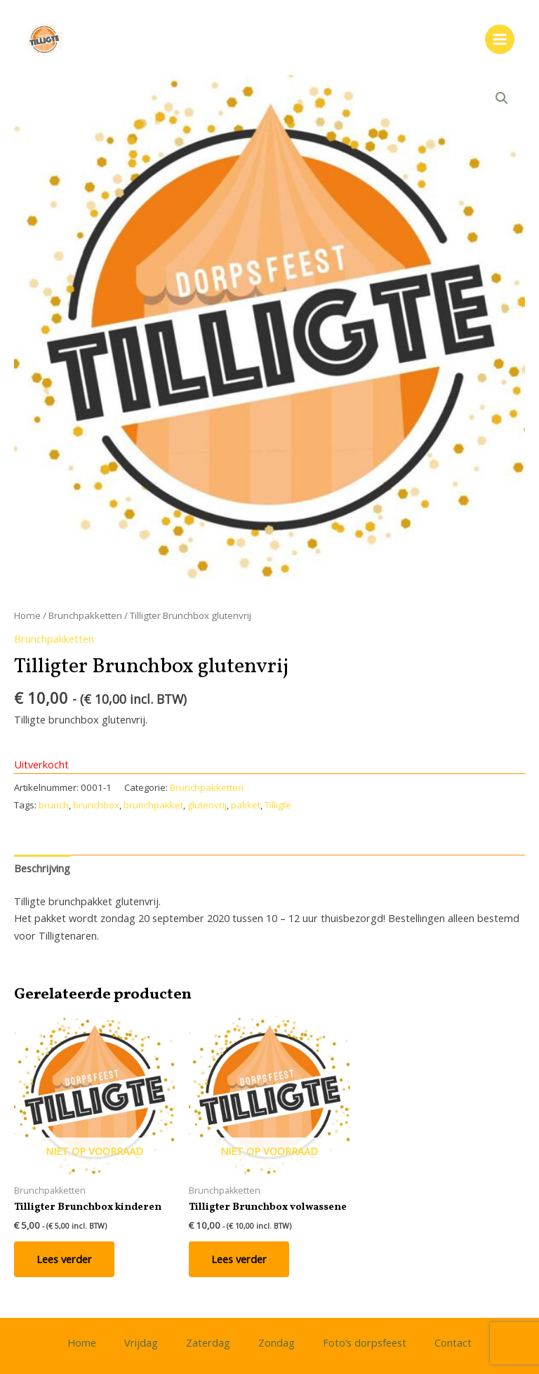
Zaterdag (208, 1342)
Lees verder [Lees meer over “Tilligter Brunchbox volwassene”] (239, 1259)
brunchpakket (153, 805)
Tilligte (278, 805)
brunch (54, 805)
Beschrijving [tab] (42, 868)
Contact (453, 1342)
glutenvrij (207, 805)
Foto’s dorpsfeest (364, 1342)
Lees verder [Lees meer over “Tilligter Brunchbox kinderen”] (64, 1259)
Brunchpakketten (85, 615)
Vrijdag (141, 1342)
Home (27, 615)
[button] (501, 98)
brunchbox (96, 805)
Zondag (276, 1342)
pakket (245, 805)
